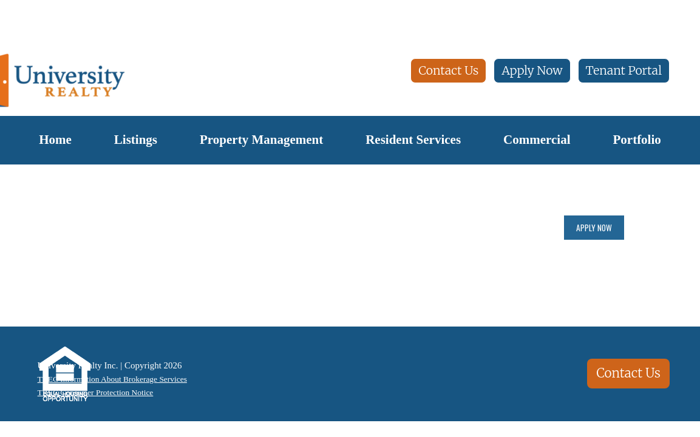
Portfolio (637, 139)
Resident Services (413, 139)
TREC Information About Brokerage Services (115, 379)
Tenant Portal (624, 70)
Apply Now (531, 70)
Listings (135, 139)
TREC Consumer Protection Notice (96, 393)
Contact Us (448, 70)
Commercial (536, 139)
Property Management (261, 139)
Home (55, 139)
